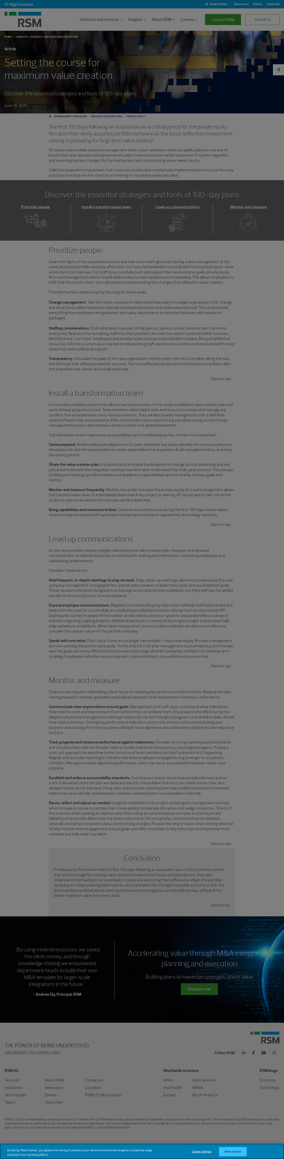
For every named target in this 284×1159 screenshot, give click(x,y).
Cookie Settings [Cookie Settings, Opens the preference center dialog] (202, 1154)
